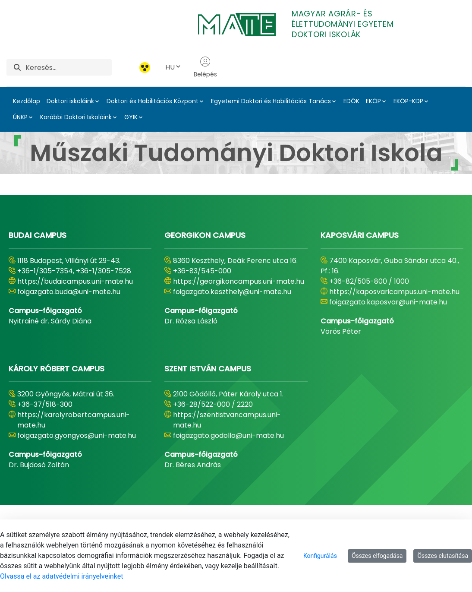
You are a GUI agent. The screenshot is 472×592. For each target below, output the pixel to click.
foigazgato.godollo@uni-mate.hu (228, 435)
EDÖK (351, 101)
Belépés (205, 67)
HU (173, 67)
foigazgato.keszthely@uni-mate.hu (232, 292)
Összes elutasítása (442, 555)
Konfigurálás (320, 555)
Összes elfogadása (377, 555)
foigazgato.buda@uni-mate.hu (68, 292)
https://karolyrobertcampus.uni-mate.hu (73, 420)
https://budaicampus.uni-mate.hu (75, 281)
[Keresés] (68, 67)
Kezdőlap (26, 101)
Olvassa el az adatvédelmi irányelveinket (61, 576)
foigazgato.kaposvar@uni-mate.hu (388, 302)
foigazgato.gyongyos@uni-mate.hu (76, 435)
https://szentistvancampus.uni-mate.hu (227, 420)
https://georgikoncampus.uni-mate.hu (238, 281)
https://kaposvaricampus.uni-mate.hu (394, 292)
